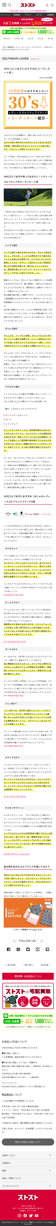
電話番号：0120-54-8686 (28, 1211)
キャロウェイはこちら (14, 594)
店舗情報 (50, 15)
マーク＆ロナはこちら (14, 695)
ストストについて (10, 1185)
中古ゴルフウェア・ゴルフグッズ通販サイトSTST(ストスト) (27, 1222)
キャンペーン (5, 15)
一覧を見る (28, 965)
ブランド (28, 15)
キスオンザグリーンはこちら (16, 854)
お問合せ (6, 1162)
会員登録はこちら (27, 976)
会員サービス (8, 1155)
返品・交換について (11, 1178)
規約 (4, 1170)
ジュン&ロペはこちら (13, 746)
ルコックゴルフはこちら (15, 796)
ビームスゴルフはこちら (15, 641)
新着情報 (17, 15)
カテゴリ (39, 15)
